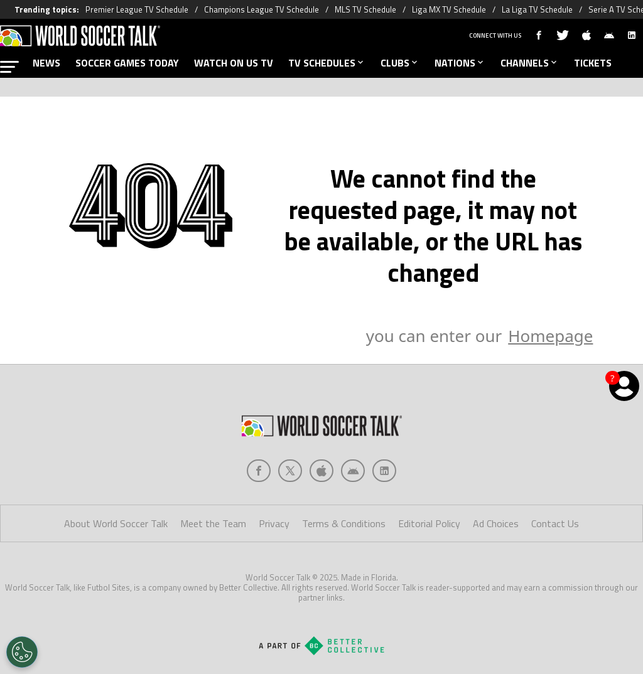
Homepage (550, 335)
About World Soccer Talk (116, 523)
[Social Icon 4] (384, 471)
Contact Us (555, 523)
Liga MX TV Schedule (449, 9)
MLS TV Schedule (365, 9)
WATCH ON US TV (233, 62)
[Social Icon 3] (353, 471)
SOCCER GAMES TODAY (127, 62)
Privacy (274, 523)
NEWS (46, 62)
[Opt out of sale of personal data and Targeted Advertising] (22, 652)
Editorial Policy (429, 523)
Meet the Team (213, 523)
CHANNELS (529, 62)
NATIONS (460, 62)
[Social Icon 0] (258, 471)
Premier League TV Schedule (136, 9)
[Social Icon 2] (321, 471)
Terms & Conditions (344, 523)
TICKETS (593, 62)
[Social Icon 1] (290, 471)
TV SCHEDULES (326, 62)
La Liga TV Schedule (537, 9)
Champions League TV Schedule (261, 9)
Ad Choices (496, 523)
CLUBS (400, 62)
